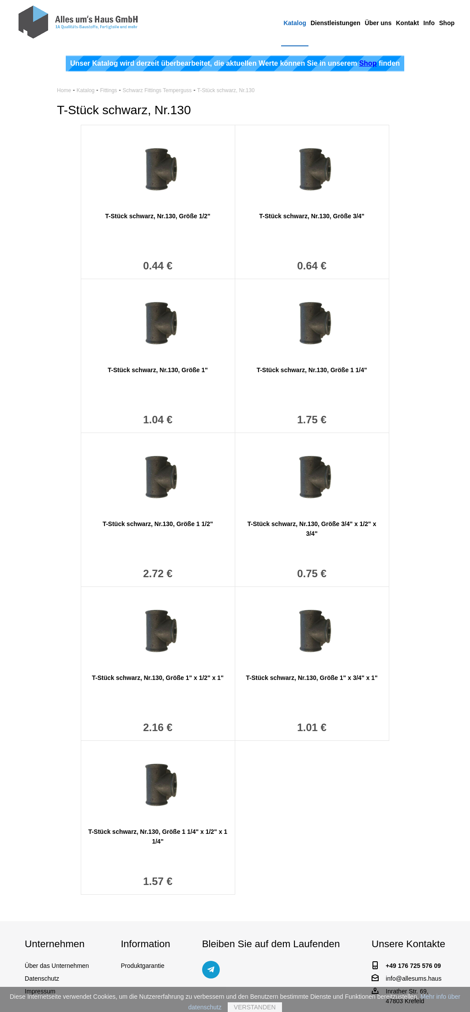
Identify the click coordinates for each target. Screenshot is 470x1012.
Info (429, 22)
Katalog (294, 22)
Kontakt (407, 22)
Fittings (108, 90)
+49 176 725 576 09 (413, 965)
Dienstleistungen (336, 22)
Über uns (378, 22)
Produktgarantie (143, 965)
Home (64, 90)
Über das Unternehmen (57, 965)
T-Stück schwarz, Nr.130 (226, 90)
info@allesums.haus (413, 978)
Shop (447, 22)
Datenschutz (42, 978)
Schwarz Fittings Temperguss (157, 90)
